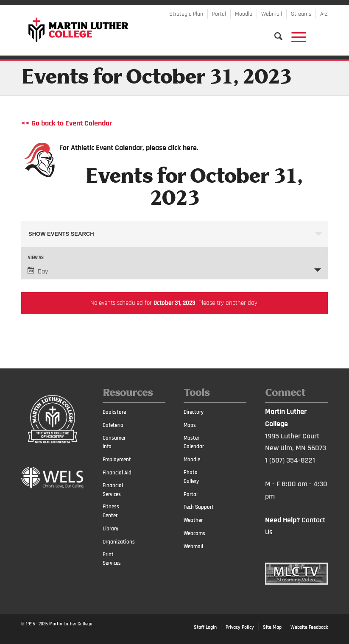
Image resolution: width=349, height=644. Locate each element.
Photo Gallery (191, 477)
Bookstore (114, 412)
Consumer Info (114, 442)
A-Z (324, 14)
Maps (190, 425)
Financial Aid (117, 472)
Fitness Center (111, 511)
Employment (117, 459)
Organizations (118, 541)
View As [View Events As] (36, 258)
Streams (301, 14)
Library (110, 528)
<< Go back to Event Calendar (66, 123)
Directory (194, 412)
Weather (193, 520)
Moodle (243, 14)
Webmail (271, 14)
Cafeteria (113, 425)
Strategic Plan (186, 14)
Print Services (112, 559)
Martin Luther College (70, 624)
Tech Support (199, 507)
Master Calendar (194, 442)
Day (38, 271)
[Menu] (294, 36)
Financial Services (113, 490)
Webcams (194, 533)
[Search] (274, 36)
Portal (219, 14)
